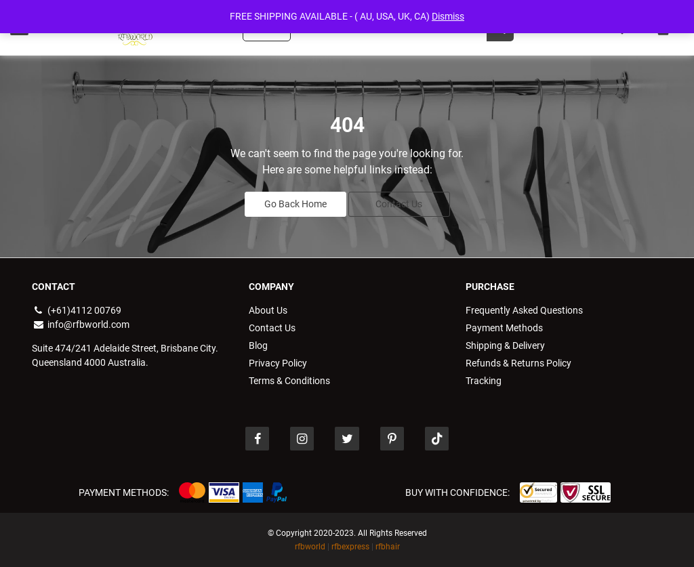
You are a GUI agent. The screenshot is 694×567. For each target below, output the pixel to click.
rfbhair (387, 546)
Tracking (484, 380)
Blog (258, 345)
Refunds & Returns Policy (518, 363)
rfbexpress (350, 546)
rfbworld (310, 546)
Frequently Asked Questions (524, 310)
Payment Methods (504, 327)
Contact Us (398, 203)
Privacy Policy (278, 363)
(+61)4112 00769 (76, 310)
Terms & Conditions (289, 380)
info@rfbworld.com (80, 324)
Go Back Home (295, 203)
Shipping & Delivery (505, 345)
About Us (268, 310)
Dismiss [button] (448, 16)
